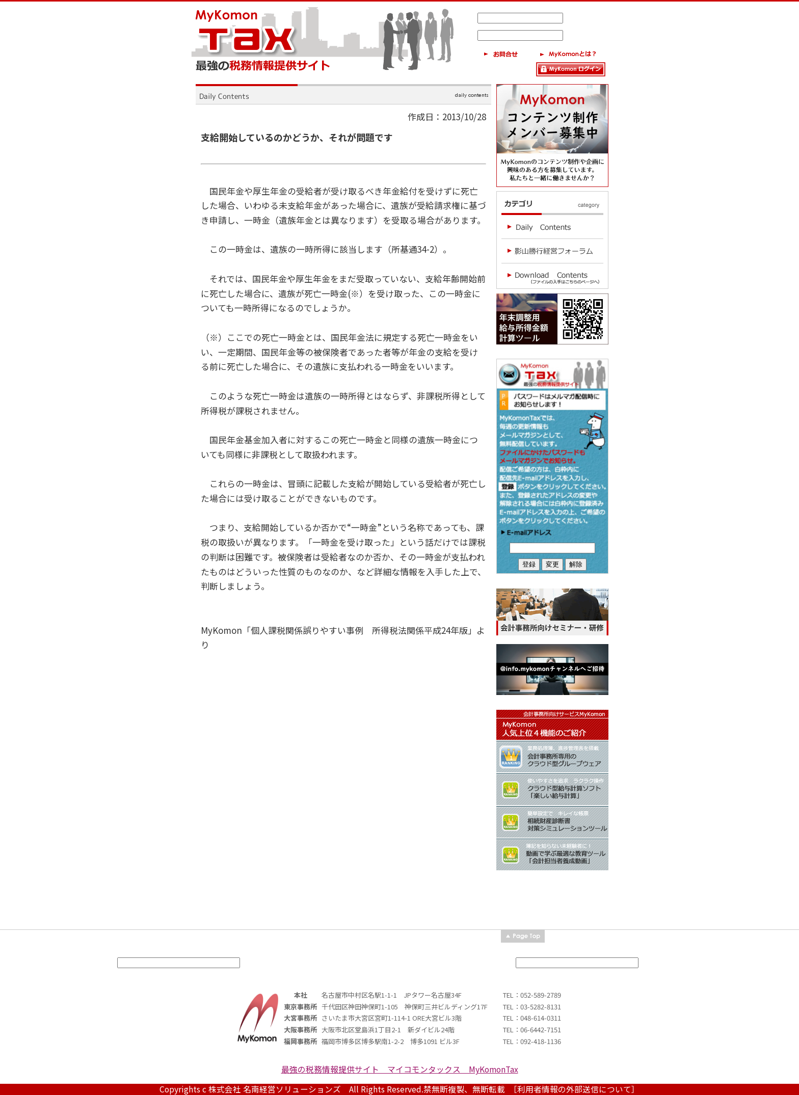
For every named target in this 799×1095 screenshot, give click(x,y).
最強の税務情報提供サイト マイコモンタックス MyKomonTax (399, 1069)
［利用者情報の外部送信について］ (576, 1089)
